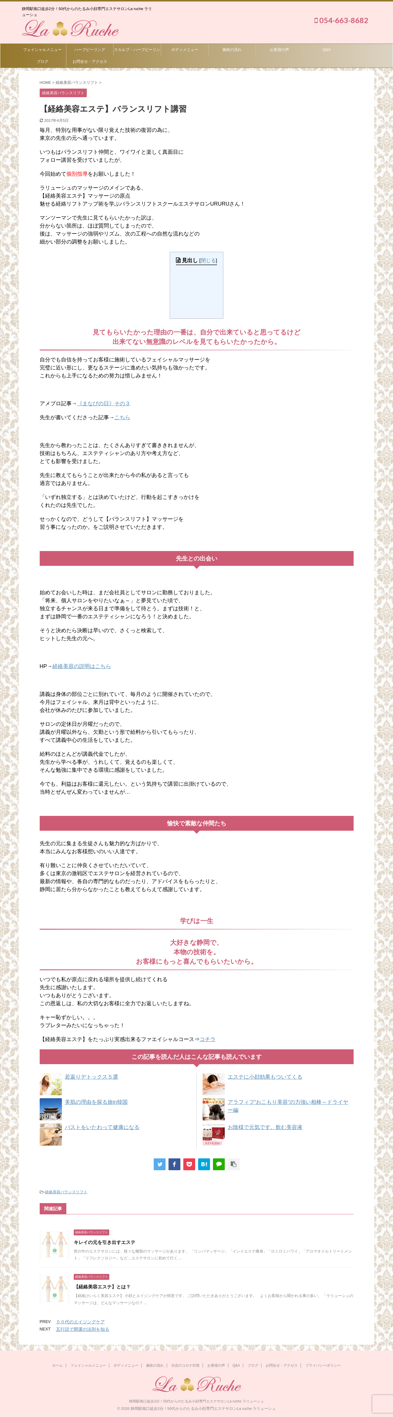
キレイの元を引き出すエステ (104, 1242)
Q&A (327, 49)
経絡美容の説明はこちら (81, 666)
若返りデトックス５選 (91, 1077)
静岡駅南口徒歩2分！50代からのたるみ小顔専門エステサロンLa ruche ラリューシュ (196, 1401)
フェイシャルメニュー (42, 49)
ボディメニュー (184, 49)
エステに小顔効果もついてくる (265, 1077)
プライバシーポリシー (323, 1365)
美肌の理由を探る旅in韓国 (96, 1102)
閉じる (208, 260)
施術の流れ (232, 49)
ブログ (42, 61)
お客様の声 (279, 49)
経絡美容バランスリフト (66, 1192)
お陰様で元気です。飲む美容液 (265, 1127)
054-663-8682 (341, 20)
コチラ (208, 1039)
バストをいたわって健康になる (102, 1127)
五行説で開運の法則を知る (82, 1329)
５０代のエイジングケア (80, 1321)
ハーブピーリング (89, 49)
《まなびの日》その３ (103, 403)
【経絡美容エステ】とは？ (102, 1286)
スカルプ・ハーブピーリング (137, 51)
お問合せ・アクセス (90, 61)
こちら (122, 417)
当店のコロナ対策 (185, 1365)
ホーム (57, 1365)
